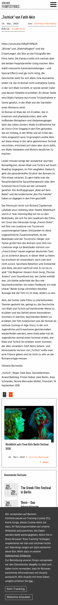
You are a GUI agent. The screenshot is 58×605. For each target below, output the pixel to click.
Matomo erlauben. (19, 597)
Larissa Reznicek (38, 457)
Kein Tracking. (16, 589)
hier (31, 581)
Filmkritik (18, 29)
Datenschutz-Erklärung (17, 556)
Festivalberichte (16, 409)
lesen (45, 462)
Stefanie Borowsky (45, 23)
